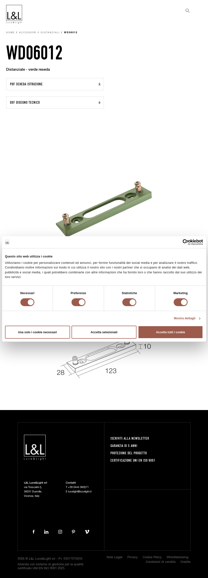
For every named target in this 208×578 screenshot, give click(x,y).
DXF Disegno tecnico (25, 102)
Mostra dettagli (185, 318)
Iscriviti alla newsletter (129, 438)
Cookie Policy (152, 557)
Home (10, 33)
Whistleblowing (177, 557)
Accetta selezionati (104, 332)
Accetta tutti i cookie (170, 332)
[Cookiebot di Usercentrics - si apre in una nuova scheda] (181, 242)
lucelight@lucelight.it (79, 491)
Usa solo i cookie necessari (37, 332)
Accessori (28, 33)
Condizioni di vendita (160, 562)
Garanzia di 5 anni (123, 445)
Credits (185, 562)
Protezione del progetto (128, 453)
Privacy (132, 557)
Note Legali (114, 557)
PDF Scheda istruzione (26, 84)
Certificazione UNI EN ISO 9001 (132, 460)
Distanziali (50, 33)
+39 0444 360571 (78, 487)
